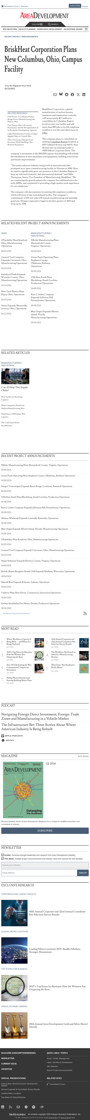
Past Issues (83, 756)
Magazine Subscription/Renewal (18, 1053)
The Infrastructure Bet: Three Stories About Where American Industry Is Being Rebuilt (38, 727)
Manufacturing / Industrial (41, 234)
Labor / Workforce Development (59, 1062)
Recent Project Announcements (21, 37)
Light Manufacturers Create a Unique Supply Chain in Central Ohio (22, 135)
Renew (85, 6)
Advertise (24, 6)
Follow (37, 24)
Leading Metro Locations (11, 1093)
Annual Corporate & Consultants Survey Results (20, 1089)
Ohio (44, 132)
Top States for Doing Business (13, 1097)
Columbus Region (59, 141)
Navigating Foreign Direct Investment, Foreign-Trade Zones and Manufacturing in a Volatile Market (40, 716)
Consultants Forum (11, 6)
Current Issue (9, 1064)
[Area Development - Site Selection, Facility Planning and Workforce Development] (45, 15)
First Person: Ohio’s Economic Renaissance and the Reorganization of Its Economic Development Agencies (23, 127)
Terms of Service (66, 1117)
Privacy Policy (53, 1117)
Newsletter (7, 1058)
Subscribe (75, 6)
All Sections (86, 29)
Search (53, 24)
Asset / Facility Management (58, 1058)
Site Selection (52, 1066)
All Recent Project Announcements (16, 613)
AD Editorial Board (73, 29)
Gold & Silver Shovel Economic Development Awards (19, 1085)
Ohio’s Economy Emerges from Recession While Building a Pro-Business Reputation (20, 142)
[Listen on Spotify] (45, 740)
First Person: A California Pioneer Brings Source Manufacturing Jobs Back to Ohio (21, 119)
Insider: (39, 855)
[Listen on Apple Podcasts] (45, 736)
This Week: (43, 859)
